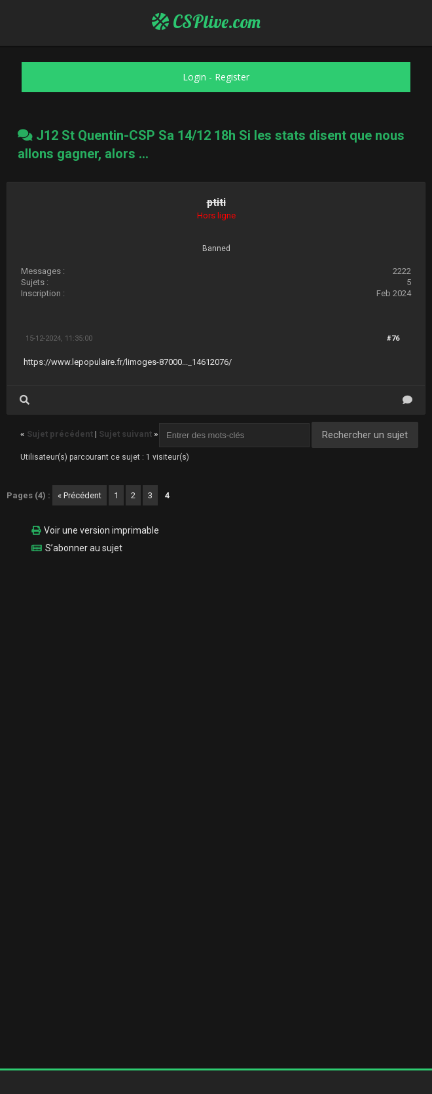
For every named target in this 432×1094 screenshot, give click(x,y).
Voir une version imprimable (101, 530)
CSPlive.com (206, 21)
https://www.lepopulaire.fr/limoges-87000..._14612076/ (128, 362)
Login (194, 77)
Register (232, 77)
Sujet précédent (60, 434)
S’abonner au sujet (83, 548)
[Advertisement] (216, 655)
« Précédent (79, 495)
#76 (393, 338)
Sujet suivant (125, 434)
